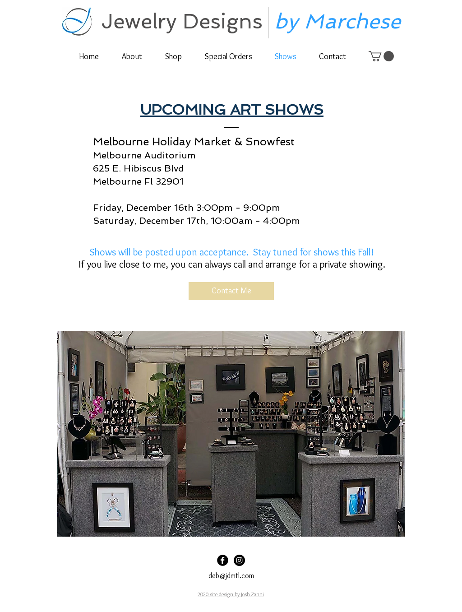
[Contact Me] (231, 291)
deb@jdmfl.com (231, 575)
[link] (381, 56)
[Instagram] (239, 560)
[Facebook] (222, 560)
